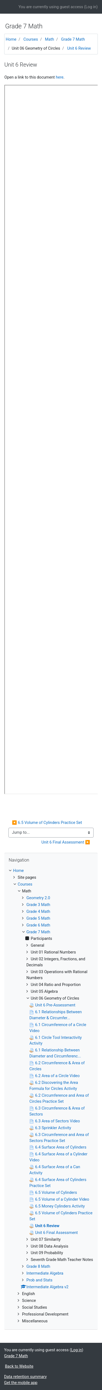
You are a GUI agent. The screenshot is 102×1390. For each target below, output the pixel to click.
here (59, 77)
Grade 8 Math (38, 1266)
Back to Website (19, 1366)
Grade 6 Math (38, 925)
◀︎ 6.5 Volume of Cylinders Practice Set (47, 822)
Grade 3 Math (38, 904)
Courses (30, 39)
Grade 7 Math (73, 39)
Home (11, 39)
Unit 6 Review (79, 48)
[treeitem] (51, 871)
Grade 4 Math (38, 911)
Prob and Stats (39, 1280)
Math (49, 39)
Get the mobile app (20, 1382)
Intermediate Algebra (44, 1273)
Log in (90, 6)
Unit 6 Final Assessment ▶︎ (65, 842)
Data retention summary (25, 1376)
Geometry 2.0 (38, 897)
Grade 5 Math (38, 918)
